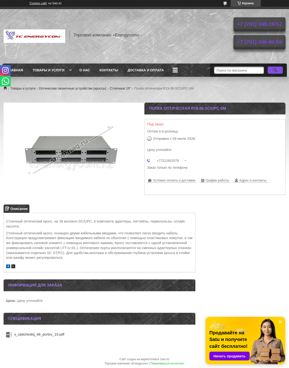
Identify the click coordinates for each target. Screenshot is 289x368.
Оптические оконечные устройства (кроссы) (72, 88)
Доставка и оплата (146, 70)
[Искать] (275, 70)
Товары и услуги (48, 70)
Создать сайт (38, 3)
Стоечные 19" (120, 88)
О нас (84, 70)
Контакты (109, 70)
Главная (15, 70)
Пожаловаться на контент (167, 363)
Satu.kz (165, 359)
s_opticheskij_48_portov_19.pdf (39, 334)
